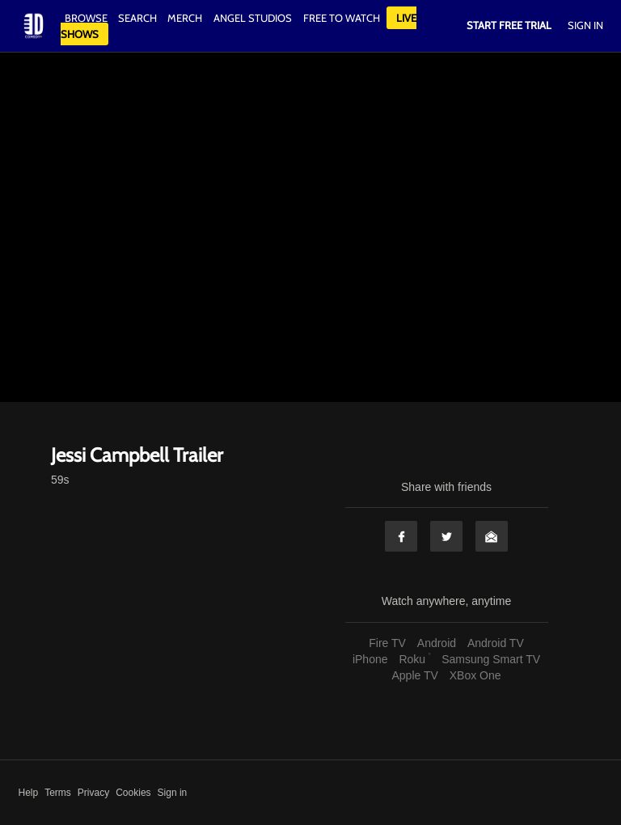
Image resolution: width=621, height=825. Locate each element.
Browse (87, 17)
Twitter (446, 536)
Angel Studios (252, 17)
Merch (184, 17)
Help (29, 792)
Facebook (401, 536)
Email (492, 536)
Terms (57, 792)
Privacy (93, 792)
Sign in (173, 792)
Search (138, 17)
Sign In (585, 25)
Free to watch (341, 17)
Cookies (133, 792)
